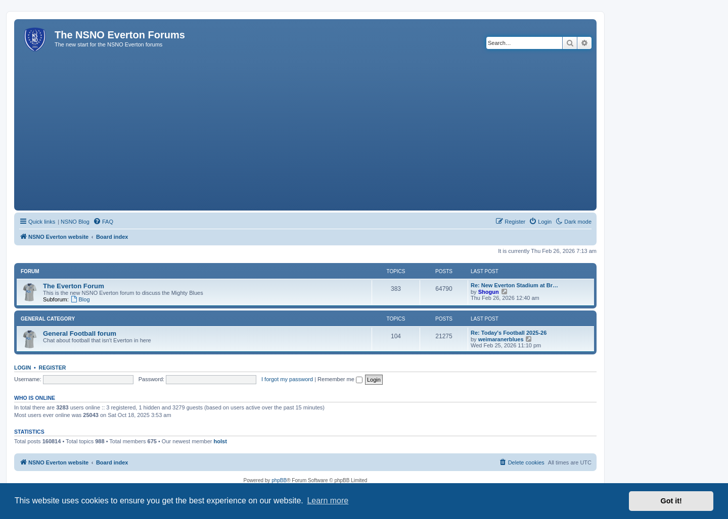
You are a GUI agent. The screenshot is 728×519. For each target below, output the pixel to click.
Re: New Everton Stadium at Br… (514, 285)
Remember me (339, 379)
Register (52, 368)
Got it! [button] (671, 501)
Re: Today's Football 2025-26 (509, 333)
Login (22, 368)
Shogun (488, 292)
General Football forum (79, 333)
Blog (80, 299)
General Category (48, 319)
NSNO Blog (75, 222)
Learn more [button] (327, 500)
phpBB (279, 480)
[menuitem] (103, 222)
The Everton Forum (73, 286)
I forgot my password (287, 379)
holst (220, 441)
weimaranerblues (501, 339)
